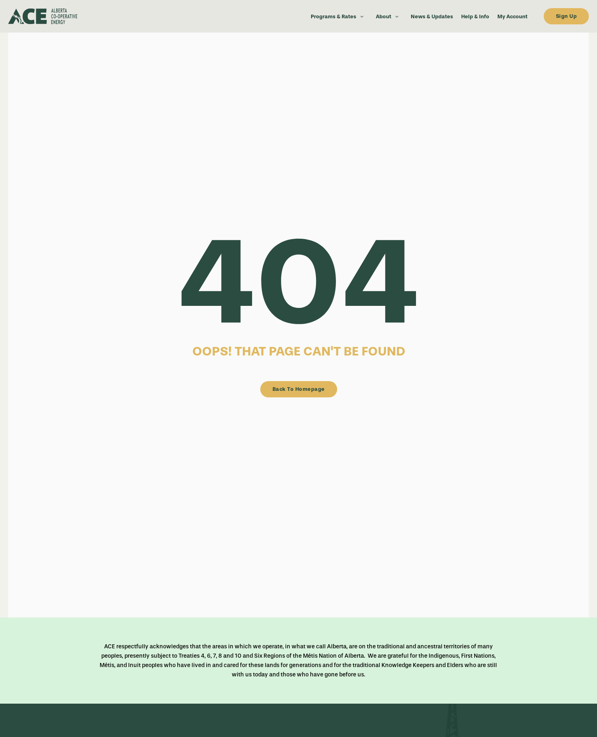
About (389, 16)
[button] (360, 16)
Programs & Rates (339, 16)
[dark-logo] (65, 16)
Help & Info (475, 16)
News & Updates (432, 16)
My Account (512, 16)
